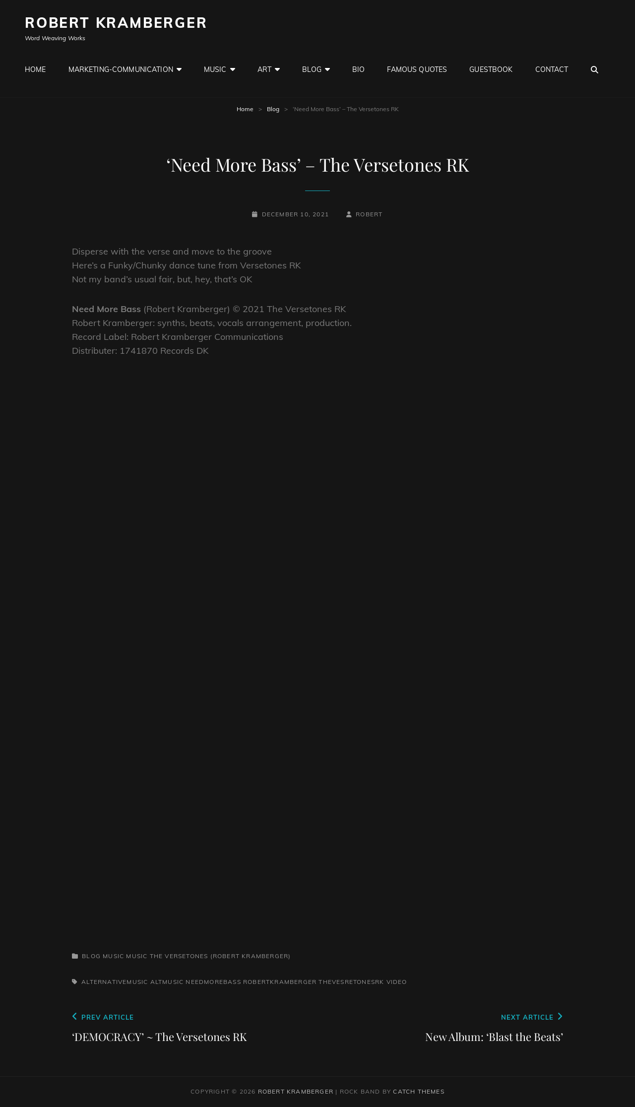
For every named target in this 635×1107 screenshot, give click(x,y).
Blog (311, 69)
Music (215, 69)
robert (369, 214)
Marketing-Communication (120, 69)
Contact (552, 69)
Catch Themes (418, 1091)
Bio (358, 69)
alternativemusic (114, 981)
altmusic (167, 981)
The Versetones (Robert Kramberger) (220, 956)
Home (35, 69)
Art (264, 69)
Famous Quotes (417, 69)
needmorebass (213, 981)
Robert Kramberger (116, 22)
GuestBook (490, 69)
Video (396, 981)
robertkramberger (280, 981)
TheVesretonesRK (351, 981)
